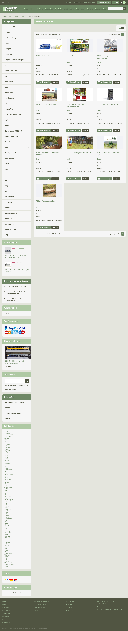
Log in (115, 2)
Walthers (7, 561)
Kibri (6, 120)
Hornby (7, 482)
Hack (6, 471)
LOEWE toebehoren (11, 136)
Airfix (6, 441)
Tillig (6, 186)
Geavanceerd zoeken (10, 389)
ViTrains (7, 557)
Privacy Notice (29, 628)
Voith (6, 558)
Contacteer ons (100, 9)
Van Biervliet (9, 197)
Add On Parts (8, 436)
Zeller (6, 566)
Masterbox (8, 512)
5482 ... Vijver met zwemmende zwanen (47, 154)
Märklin (7, 147)
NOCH (7, 164)
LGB (6, 501)
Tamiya (7, 545)
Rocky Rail (7, 538)
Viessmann (8, 202)
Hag (6, 103)
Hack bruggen (9, 98)
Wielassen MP (9, 563)
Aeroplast (7, 438)
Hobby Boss (8, 479)
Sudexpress (8, 544)
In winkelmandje (45, 82)
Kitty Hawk (8, 496)
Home (26, 9)
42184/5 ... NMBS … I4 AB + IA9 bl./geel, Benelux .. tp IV (14, 362)
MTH (6, 520)
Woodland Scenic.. (10, 564)
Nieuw (32, 9)
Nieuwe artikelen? (12, 341)
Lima (6, 504)
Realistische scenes (34, 16)
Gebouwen (24, 16)
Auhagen (8, 49)
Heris (6, 476)
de (8, 2)
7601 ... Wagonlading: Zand (46, 201)
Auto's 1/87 (9, 54)
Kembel (7, 492)
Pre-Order (58, 9)
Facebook (70, 602)
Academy (7, 433)
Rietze (6, 534)
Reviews (90, 9)
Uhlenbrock (8, 552)
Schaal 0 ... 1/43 (10, 229)
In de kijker (5, 608)
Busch (6, 459)
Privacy (7, 408)
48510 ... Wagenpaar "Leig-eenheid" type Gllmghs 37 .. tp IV (16, 256)
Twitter (69, 605)
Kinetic (7, 495)
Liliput (7, 125)
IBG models (8, 484)
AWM (6, 446)
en (11, 2)
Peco (6, 527)
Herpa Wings (9, 109)
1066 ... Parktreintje (74, 56)
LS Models (8, 142)
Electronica (9, 218)
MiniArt (7, 515)
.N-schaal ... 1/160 (11, 27)
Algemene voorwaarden (13, 413)
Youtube (69, 611)
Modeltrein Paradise (18, 628)
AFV (6, 440)
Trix (6, 191)
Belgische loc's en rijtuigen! (14, 60)
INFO (6, 235)
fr (5, 2)
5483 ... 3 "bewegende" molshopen (79, 153)
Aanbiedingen (69, 9)
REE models (8, 533)
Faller (7, 87)
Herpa (6, 478)
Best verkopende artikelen (16, 281)
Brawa (7, 65)
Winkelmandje (10, 307)
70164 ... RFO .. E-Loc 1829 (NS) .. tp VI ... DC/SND (17, 271)
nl (3, 2)
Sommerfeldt (8, 542)
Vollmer (7, 208)
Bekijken (55, 82)
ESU (6, 76)
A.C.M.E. (7, 432)
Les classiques (9, 500)
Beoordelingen (10, 587)
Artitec (7, 43)
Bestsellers (49, 9)
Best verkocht (6, 611)
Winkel (5, 16)
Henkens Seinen (9, 474)
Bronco (7, 457)
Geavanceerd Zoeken (89, 2)
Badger (7, 449)
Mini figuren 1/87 (11, 153)
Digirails (7, 460)
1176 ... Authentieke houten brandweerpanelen (17, 292)
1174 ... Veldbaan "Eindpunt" (17, 286)
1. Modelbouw (10, 224)
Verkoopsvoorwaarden (42, 628)
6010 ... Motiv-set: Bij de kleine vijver (15, 299)
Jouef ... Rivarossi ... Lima (13, 114)
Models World (9, 158)
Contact (7, 419)
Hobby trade (8, 481)
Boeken (7, 452)
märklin (7, 511)
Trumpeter (8, 550)
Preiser (7, 530)
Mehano (7, 514)
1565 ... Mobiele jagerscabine (107, 104)
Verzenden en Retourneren (73, 2)
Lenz (6, 498)
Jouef (6, 490)
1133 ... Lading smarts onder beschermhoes (107, 57)
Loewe (6, 508)
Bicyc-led (7, 451)
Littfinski (7, 506)
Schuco (7, 541)
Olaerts (7, 525)
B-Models (8, 32)
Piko (6, 169)
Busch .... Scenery (14, 16)
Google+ (69, 608)
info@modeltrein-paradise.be (113, 610)
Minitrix (7, 517)
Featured (40, 9)
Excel (6, 466)
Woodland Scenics (11, 213)
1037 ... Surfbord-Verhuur (45, 56)
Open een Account (104, 2)
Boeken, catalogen (11, 38)
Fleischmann (9, 92)
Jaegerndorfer (8, 487)
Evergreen (7, 463)
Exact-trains (9, 82)
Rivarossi (8, 175)
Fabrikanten (80, 9)
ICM (6, 485)
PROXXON (7, 531)
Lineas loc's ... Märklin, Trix (14, 131)
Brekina (7, 455)
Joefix (6, 489)
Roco (6, 180)
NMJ (6, 522)
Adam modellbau (9, 435)
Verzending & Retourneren (14, 402)
